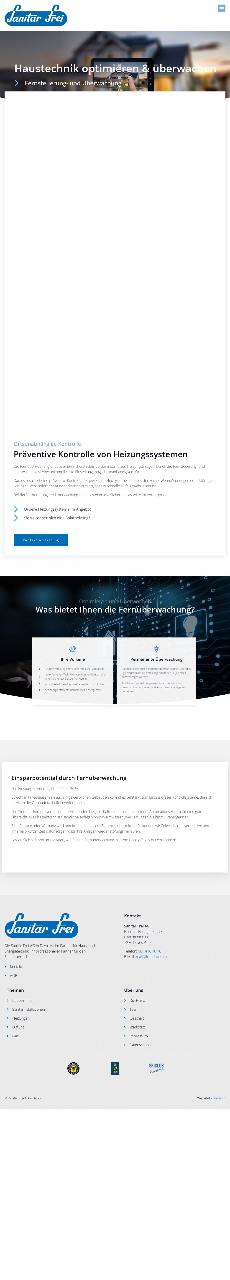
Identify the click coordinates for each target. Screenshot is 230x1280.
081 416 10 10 (149, 951)
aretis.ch (219, 1098)
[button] (221, 8)
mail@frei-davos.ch (151, 956)
